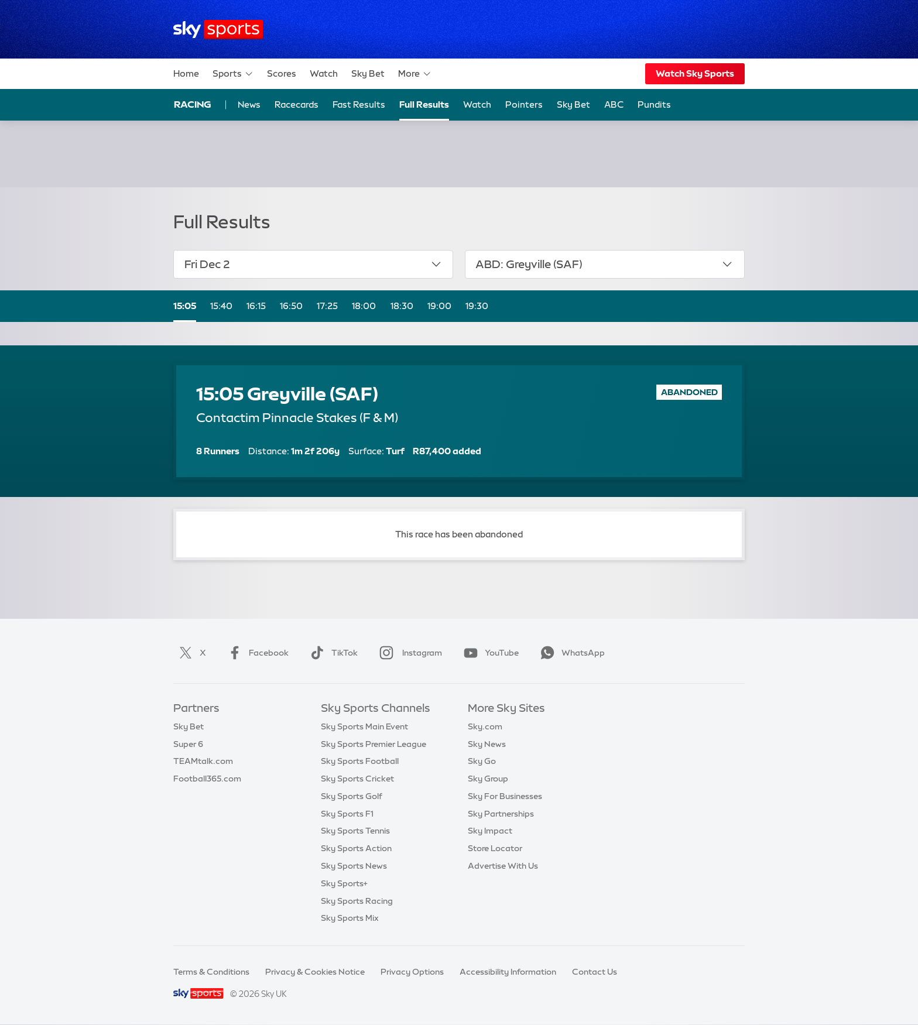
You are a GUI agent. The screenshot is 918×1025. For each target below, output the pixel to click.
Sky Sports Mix (350, 918)
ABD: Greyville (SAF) (604, 264)
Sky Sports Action (356, 848)
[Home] (218, 29)
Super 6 (188, 744)
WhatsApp (570, 652)
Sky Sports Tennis (355, 831)
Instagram (408, 652)
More (414, 73)
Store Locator (495, 848)
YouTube (489, 652)
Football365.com (207, 778)
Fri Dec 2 (313, 264)
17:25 (327, 305)
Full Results (424, 104)
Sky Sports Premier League (373, 744)
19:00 (439, 305)
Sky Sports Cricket (357, 778)
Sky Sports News (354, 866)
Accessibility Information (508, 972)
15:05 (184, 305)
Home (186, 73)
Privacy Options (412, 972)
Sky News (487, 744)
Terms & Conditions (211, 972)
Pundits (654, 104)
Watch (324, 73)
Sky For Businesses (505, 796)
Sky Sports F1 (347, 814)
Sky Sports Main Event (364, 726)
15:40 (221, 305)
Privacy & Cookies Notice (315, 972)
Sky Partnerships (501, 814)
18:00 (364, 305)
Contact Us (594, 972)
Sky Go (482, 761)
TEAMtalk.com (203, 761)
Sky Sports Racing (357, 901)
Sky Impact (490, 831)
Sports (233, 73)
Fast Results (359, 104)
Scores (281, 73)
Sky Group (488, 778)
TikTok (332, 652)
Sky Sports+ (344, 883)
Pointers (524, 104)
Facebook (256, 652)
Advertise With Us (503, 866)
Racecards (296, 104)
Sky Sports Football (360, 761)
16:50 (291, 305)
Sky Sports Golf (351, 796)
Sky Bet (368, 73)
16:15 (256, 305)
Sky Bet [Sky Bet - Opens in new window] (573, 104)
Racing (192, 104)
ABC (614, 104)
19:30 (476, 305)
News (249, 104)
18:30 (402, 305)
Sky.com (485, 726)
